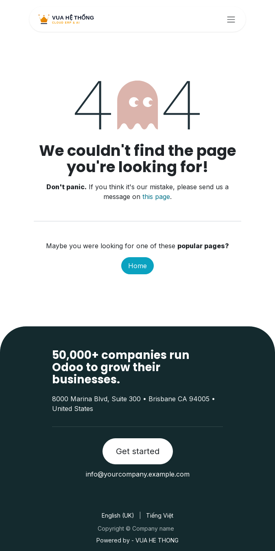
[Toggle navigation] (231, 19)
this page (156, 196)
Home (137, 266)
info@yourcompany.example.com (138, 474)
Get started (137, 451)
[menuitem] (118, 515)
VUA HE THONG (157, 540)
